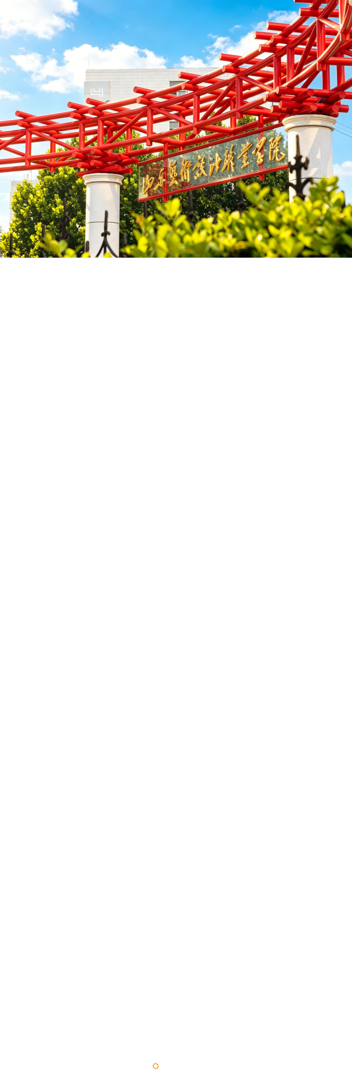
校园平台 (282, 9)
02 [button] (166, 1066)
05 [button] (196, 1067)
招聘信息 (305, 9)
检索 (325, 9)
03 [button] (176, 1070)
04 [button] (186, 1066)
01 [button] (155, 1066)
